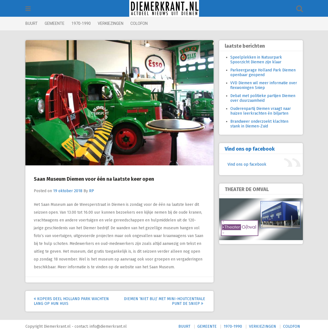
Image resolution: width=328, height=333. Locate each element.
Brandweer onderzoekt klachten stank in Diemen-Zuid (259, 124)
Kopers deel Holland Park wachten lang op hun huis (71, 301)
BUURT (31, 23)
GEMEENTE (54, 23)
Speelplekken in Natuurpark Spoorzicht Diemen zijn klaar (256, 59)
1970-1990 (81, 23)
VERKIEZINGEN (110, 23)
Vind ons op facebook (250, 149)
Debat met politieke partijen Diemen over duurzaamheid (262, 98)
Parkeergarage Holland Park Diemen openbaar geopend (263, 72)
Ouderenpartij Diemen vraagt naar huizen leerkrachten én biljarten (260, 111)
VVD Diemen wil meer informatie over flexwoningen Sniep (263, 85)
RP (91, 191)
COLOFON (139, 23)
